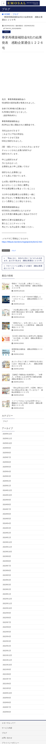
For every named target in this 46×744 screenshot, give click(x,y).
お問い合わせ (7, 699)
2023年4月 (7, 541)
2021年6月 (7, 645)
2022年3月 (7, 602)
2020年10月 (7, 654)
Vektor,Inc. (25, 738)
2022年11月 (7, 564)
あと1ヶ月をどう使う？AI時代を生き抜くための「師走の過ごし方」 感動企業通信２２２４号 (27, 325)
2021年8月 (7, 635)
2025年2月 (7, 442)
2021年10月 (7, 626)
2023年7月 (7, 527)
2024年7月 (7, 470)
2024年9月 (7, 461)
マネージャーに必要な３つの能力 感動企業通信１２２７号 (23, 228)
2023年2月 (7, 550)
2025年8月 (7, 414)
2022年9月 (7, 574)
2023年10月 (7, 513)
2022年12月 (7, 560)
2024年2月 (7, 494)
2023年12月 (7, 503)
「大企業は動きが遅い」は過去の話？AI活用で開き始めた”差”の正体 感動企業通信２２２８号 (28, 273)
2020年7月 (7, 668)
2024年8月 (7, 465)
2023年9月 (7, 517)
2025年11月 (7, 399)
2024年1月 (7, 498)
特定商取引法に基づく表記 (12, 709)
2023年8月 (7, 522)
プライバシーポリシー (10, 704)
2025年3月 (7, 437)
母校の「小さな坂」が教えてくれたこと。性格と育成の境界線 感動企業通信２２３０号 (27, 247)
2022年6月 (7, 588)
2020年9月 (7, 659)
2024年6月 (7, 475)
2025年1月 (7, 447)
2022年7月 (7, 583)
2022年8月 (7, 579)
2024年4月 (7, 484)
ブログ (6, 32)
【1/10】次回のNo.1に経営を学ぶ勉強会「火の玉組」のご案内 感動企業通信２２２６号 (27, 299)
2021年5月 (7, 649)
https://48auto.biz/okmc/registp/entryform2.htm (22, 203)
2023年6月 (7, 531)
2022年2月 (7, 607)
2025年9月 (7, 409)
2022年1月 (7, 612)
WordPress (14, 735)
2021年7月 (7, 640)
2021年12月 (7, 616)
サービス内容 (7, 689)
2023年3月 (7, 546)
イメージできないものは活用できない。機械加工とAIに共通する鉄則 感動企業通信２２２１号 (27, 364)
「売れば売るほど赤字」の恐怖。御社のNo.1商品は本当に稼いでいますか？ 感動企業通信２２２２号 (27, 351)
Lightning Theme (27, 735)
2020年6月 (7, 673)
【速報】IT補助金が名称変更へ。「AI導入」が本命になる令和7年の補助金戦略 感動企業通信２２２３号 (28, 338)
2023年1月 (7, 555)
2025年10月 (7, 404)
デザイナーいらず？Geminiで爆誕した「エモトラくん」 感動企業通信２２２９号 (27, 260)
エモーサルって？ (9, 684)
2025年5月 (7, 428)
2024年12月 (7, 451)
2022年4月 (7, 597)
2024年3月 (7, 489)
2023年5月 (7, 536)
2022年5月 (7, 593)
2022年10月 (7, 569)
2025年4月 (7, 432)
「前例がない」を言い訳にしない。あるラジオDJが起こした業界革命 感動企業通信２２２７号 (27, 286)
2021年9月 (7, 630)
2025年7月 (7, 418)
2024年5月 (7, 480)
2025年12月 (7, 395)
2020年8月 (7, 663)
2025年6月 (7, 423)
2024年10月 (7, 456)
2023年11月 (7, 508)
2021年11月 (7, 621)
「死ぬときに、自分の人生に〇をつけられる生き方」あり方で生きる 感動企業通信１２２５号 (23, 220)
